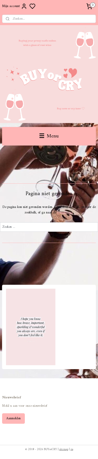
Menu (49, 136)
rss (72, 449)
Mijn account (14, 6)
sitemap (63, 449)
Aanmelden (13, 418)
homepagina (65, 213)
